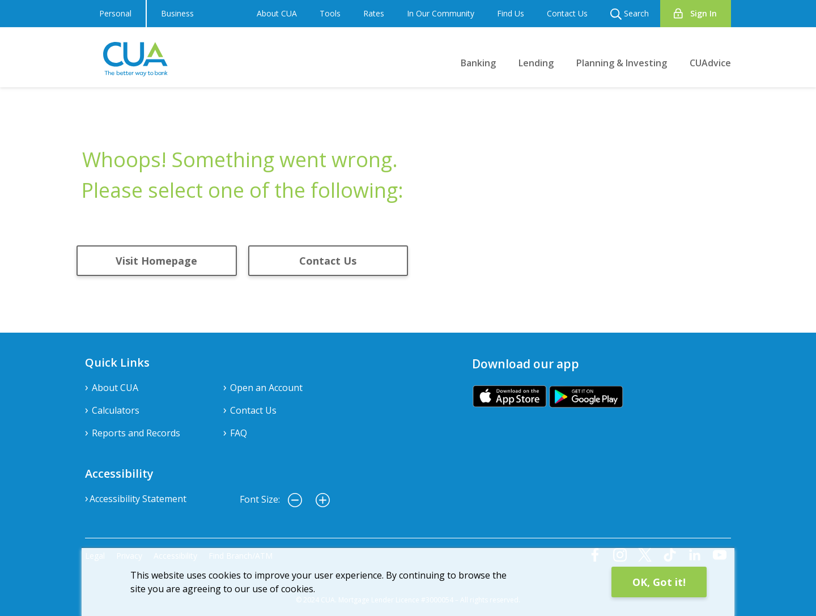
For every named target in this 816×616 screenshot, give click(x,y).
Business (177, 13)
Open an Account (266, 387)
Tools (330, 13)
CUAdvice (710, 63)
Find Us (510, 13)
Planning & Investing (621, 63)
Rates (373, 13)
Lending (536, 63)
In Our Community (440, 13)
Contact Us (567, 13)
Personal (115, 13)
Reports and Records (136, 433)
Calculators (115, 410)
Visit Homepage (156, 260)
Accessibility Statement (138, 498)
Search (629, 14)
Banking (478, 63)
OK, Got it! (659, 582)
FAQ (238, 433)
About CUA (277, 13)
